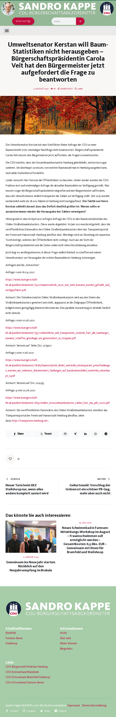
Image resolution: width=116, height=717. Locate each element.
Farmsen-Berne (14, 638)
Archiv (63, 633)
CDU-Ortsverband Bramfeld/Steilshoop (28, 677)
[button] (7, 31)
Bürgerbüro (66, 648)
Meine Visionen (68, 643)
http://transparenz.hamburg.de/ (30, 420)
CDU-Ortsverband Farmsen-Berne (25, 682)
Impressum (73, 705)
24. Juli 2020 (85, 522)
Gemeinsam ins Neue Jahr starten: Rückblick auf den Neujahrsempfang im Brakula (31, 566)
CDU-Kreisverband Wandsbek (22, 672)
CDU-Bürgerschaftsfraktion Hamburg (27, 666)
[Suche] (80, 21)
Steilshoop (12, 643)
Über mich (65, 638)
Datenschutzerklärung (94, 705)
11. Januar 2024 (31, 557)
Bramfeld (11, 633)
